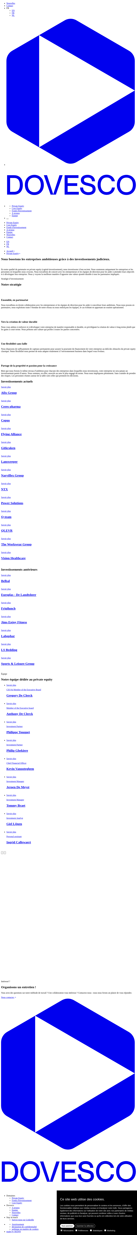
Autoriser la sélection (85, 1226)
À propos (16, 213)
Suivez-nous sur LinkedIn (23, 1220)
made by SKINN (13, 1231)
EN (13, 10)
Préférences (81, 1231)
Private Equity (18, 206)
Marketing (109, 1231)
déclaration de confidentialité (24, 1227)
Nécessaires (67, 1231)
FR (13, 13)
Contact (9, 6)
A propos (16, 1208)
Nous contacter (8, 997)
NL (13, 15)
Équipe (15, 216)
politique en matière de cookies (25, 1229)
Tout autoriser (67, 1226)
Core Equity (17, 208)
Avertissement (18, 1224)
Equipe (15, 1210)
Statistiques (96, 1231)
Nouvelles (10, 3)
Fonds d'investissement (22, 211)
